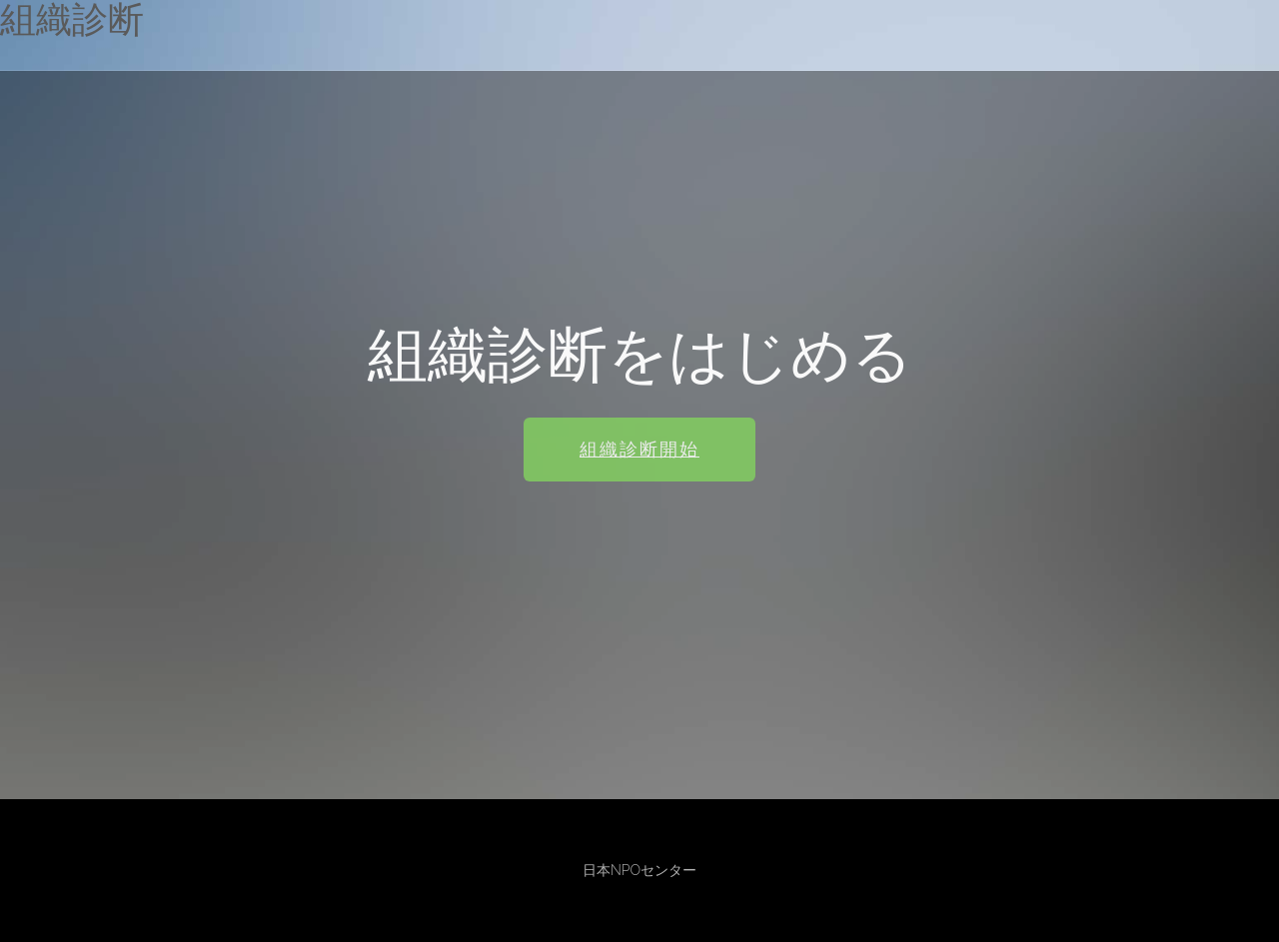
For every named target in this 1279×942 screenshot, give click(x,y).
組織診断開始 (639, 451)
